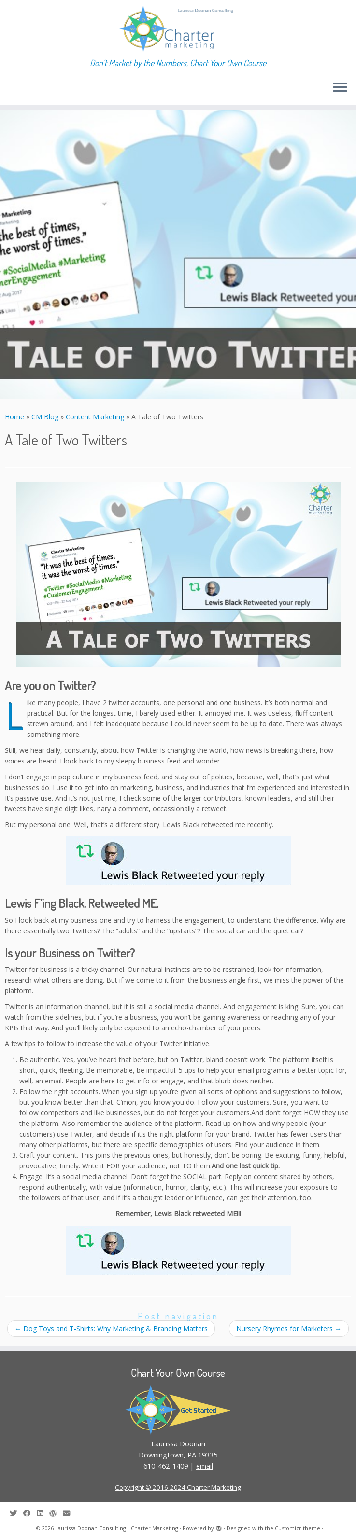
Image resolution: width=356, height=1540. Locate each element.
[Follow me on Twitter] (16, 1513)
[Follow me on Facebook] (30, 1513)
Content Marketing (95, 416)
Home (14, 416)
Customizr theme (297, 1528)
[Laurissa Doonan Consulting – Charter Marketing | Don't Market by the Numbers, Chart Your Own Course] (178, 29)
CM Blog (44, 416)
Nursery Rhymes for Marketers (289, 1328)
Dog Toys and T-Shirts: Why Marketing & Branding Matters (111, 1328)
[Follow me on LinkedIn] (43, 1513)
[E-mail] (69, 1513)
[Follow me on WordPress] (56, 1513)
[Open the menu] (340, 88)
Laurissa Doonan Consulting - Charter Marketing (116, 1528)
